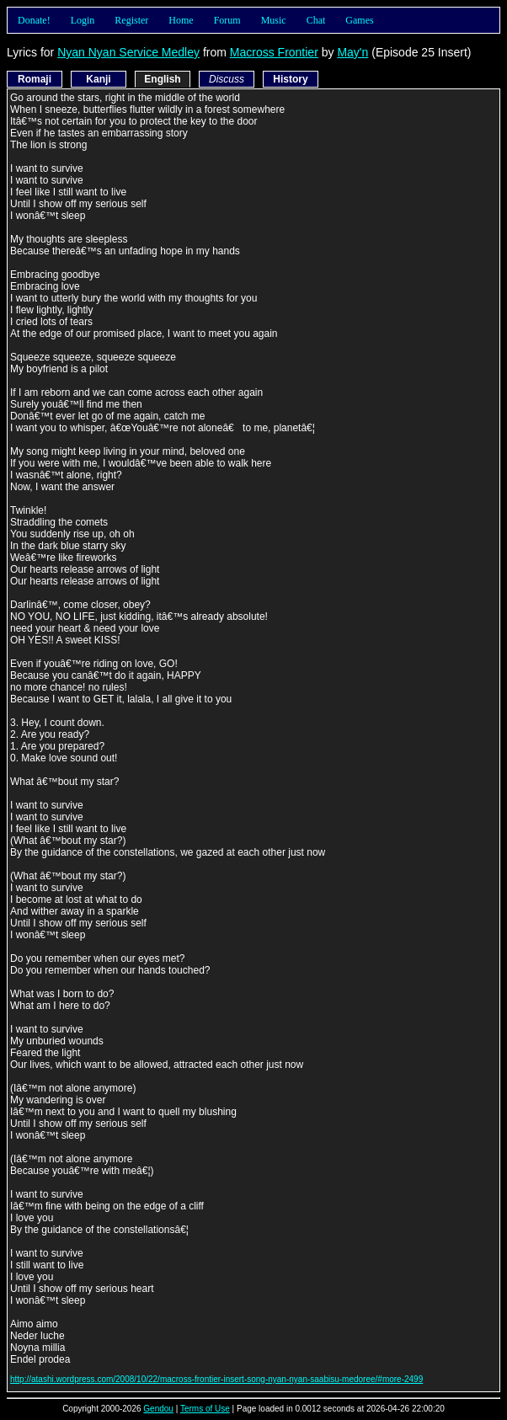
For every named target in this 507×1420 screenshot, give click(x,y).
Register (131, 20)
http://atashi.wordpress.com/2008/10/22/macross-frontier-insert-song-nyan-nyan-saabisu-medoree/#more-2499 (216, 1379)
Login (83, 20)
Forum (227, 20)
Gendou (158, 1408)
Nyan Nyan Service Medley (128, 52)
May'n (352, 52)
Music (273, 20)
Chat (316, 20)
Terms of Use (205, 1408)
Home (180, 20)
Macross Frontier (274, 52)
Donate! (34, 20)
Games (359, 20)
